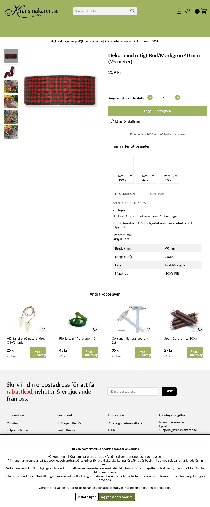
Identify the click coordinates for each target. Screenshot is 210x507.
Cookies (12, 423)
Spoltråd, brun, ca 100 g (180, 339)
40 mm (170, 249)
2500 (169, 257)
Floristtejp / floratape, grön (78, 339)
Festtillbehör (66, 430)
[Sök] (105, 11)
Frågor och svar (17, 430)
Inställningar (86, 497)
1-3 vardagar (169, 216)
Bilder (112, 430)
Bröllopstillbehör (69, 423)
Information (124, 194)
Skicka (170, 391)
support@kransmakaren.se (178, 430)
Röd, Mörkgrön (176, 265)
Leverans (157, 194)
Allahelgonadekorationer (126, 423)
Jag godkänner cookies (116, 497)
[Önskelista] (185, 11)
